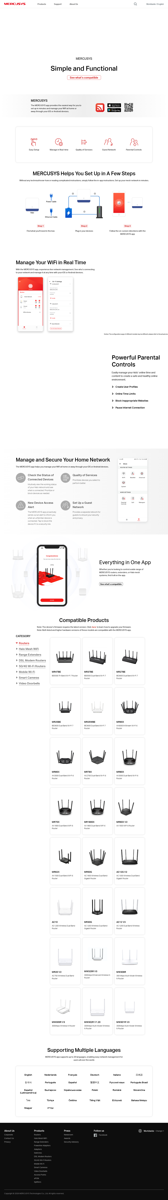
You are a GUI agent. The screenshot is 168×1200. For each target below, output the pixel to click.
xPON (36, 1178)
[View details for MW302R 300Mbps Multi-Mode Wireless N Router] (97, 1007)
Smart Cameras (40, 1167)
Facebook (100, 1135)
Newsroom (68, 1134)
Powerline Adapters (42, 1145)
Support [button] (58, 4)
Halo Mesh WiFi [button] (29, 649)
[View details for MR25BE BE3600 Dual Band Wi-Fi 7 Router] (65, 707)
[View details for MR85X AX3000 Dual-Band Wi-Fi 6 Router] (65, 757)
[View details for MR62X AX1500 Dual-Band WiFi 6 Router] (65, 857)
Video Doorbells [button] (29, 683)
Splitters (37, 1182)
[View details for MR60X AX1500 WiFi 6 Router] (126, 807)
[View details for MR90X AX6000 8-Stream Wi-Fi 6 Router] (129, 707)
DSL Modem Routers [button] (32, 660)
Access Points (40, 1175)
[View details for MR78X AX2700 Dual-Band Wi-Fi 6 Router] (97, 757)
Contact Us (9, 1138)
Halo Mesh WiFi (40, 1138)
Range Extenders (41, 1142)
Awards (67, 1138)
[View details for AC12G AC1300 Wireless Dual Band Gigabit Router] (129, 857)
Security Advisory (71, 1142)
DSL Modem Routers (42, 1156)
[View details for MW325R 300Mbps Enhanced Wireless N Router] (97, 957)
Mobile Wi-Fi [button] (27, 672)
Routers (37, 1134)
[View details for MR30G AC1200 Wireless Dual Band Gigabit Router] (97, 907)
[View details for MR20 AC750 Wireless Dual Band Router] (65, 957)
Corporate (8, 1134)
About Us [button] (74, 4)
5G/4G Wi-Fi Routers (42, 1160)
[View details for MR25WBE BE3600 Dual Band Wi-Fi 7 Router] (97, 707)
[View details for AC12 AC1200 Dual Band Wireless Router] (129, 907)
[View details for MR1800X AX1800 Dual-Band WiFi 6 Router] (97, 807)
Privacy (7, 1142)
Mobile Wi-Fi (39, 1164)
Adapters (38, 1149)
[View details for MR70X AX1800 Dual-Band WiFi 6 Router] (65, 807)
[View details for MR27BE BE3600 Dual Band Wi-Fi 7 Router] (129, 657)
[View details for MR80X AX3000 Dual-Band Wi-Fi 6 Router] (129, 757)
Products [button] (42, 4)
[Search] (135, 4)
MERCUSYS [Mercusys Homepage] (15, 4)
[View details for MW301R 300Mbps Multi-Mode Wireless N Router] (129, 1007)
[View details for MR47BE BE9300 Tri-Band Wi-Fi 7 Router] (65, 657)
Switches (38, 1153)
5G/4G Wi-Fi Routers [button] (32, 666)
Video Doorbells (40, 1171)
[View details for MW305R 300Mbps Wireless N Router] (63, 1007)
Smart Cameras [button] (29, 677)
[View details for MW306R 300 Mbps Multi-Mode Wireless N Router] (129, 957)
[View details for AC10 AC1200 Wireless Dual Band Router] (65, 907)
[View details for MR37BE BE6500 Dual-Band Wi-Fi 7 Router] (97, 657)
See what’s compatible (84, 77)
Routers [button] (24, 643)
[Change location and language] (153, 4)
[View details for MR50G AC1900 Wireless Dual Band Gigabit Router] (97, 857)
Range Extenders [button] (30, 654)
